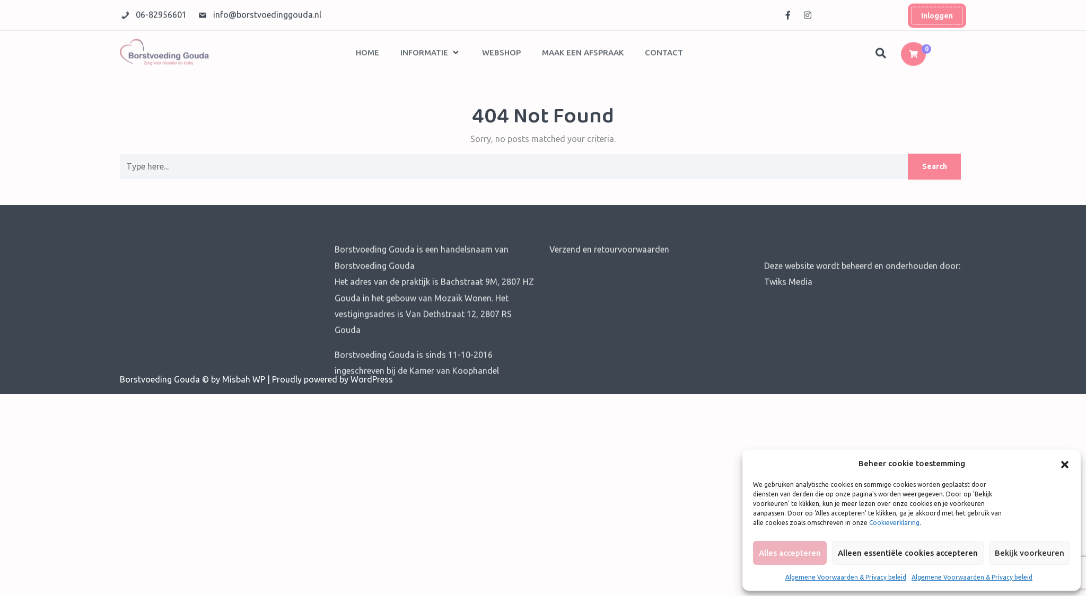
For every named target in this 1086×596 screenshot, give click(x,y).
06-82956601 (162, 12)
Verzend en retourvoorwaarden (609, 269)
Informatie (424, 50)
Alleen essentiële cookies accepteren (908, 552)
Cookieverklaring (894, 522)
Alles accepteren (790, 552)
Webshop (501, 50)
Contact (664, 50)
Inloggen (937, 14)
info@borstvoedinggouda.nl (267, 12)
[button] (1064, 463)
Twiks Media (788, 302)
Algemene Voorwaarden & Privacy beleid (845, 577)
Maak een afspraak (583, 50)
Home (367, 50)
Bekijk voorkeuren (1029, 552)
